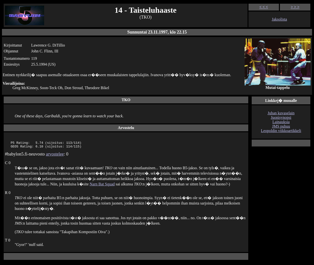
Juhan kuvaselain (281, 113)
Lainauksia (281, 122)
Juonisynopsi (281, 117)
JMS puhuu (281, 126)
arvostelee (55, 155)
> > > (295, 7)
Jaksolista (279, 19)
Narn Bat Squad (102, 185)
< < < (263, 7)
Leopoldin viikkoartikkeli (281, 131)
